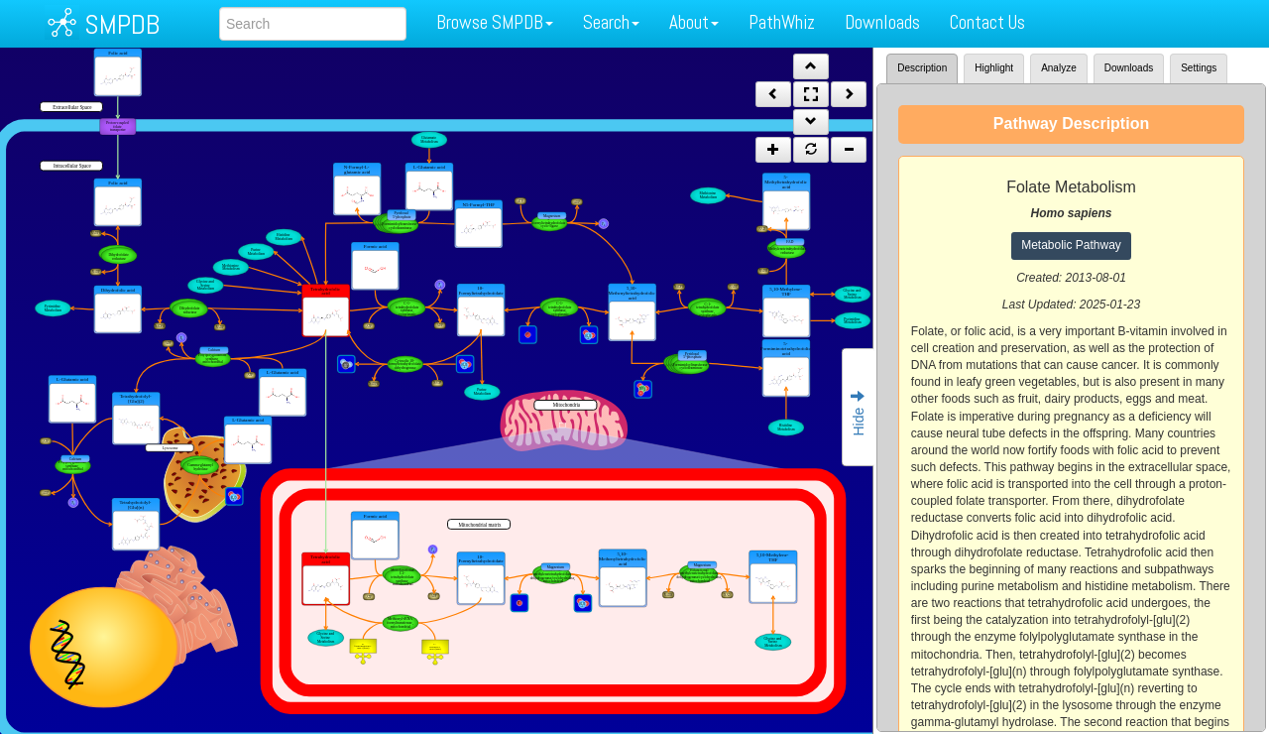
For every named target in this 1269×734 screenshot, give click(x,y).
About (694, 22)
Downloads (882, 22)
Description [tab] (922, 67)
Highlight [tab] (994, 67)
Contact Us (987, 22)
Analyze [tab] (1059, 67)
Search (611, 22)
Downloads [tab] (1128, 67)
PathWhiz (782, 22)
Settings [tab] (1198, 67)
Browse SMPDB (494, 22)
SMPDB (122, 24)
